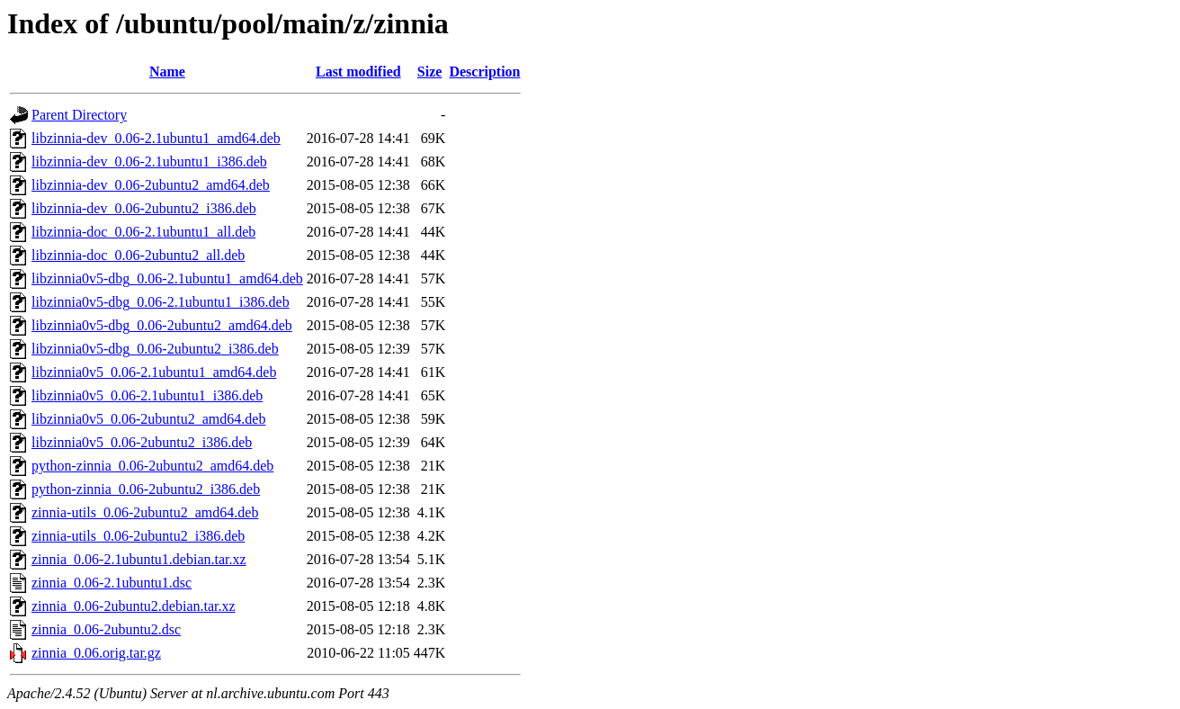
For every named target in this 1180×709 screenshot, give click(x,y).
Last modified (358, 71)
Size (429, 71)
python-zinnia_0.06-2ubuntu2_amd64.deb (152, 465)
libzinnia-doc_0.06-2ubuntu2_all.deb (138, 255)
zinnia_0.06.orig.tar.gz (96, 652)
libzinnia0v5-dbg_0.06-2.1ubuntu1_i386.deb (160, 302)
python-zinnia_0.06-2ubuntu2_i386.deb (145, 489)
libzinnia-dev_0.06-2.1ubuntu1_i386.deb (149, 161)
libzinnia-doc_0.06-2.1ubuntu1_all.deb (143, 231)
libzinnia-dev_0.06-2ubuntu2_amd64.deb (150, 185)
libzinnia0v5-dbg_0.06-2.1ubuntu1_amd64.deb (167, 278)
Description (484, 71)
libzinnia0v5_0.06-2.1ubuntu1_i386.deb (147, 395)
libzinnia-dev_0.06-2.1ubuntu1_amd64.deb (156, 138)
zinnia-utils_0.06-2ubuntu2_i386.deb (138, 535)
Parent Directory (79, 114)
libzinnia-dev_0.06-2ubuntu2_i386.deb (143, 208)
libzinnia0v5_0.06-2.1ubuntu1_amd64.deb (153, 372)
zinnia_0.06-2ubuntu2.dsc (106, 629)
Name (167, 71)
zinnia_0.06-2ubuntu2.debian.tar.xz (133, 606)
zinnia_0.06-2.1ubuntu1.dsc (111, 582)
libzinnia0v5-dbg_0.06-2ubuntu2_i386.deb (155, 348)
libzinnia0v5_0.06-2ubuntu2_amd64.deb (148, 418)
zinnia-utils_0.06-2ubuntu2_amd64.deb (144, 512)
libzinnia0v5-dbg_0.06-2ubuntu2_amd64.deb (161, 325)
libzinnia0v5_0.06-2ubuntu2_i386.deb (141, 442)
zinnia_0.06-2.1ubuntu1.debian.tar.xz (138, 559)
